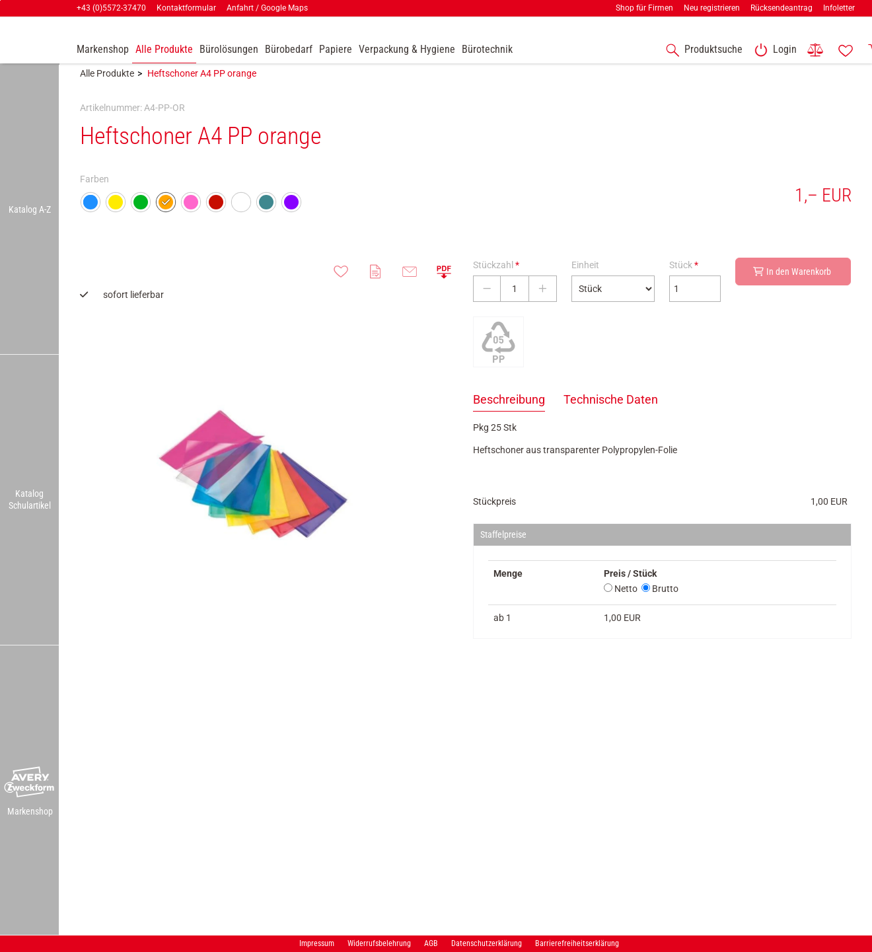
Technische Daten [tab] (610, 416)
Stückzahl (496, 282)
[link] (773, 50)
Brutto (659, 606)
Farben (94, 196)
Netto (620, 606)
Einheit (585, 282)
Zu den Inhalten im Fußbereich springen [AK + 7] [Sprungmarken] (0, 0)
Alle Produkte (107, 90)
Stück (683, 282)
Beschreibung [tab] (509, 416)
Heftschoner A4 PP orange (201, 90)
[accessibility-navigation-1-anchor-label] (701, 50)
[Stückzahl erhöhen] (542, 306)
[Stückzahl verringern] (487, 306)
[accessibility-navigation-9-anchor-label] (102, 50)
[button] (29, 782)
